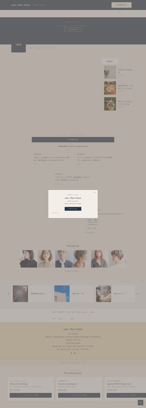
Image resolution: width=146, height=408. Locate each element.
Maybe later (56, 212)
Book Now (73, 208)
